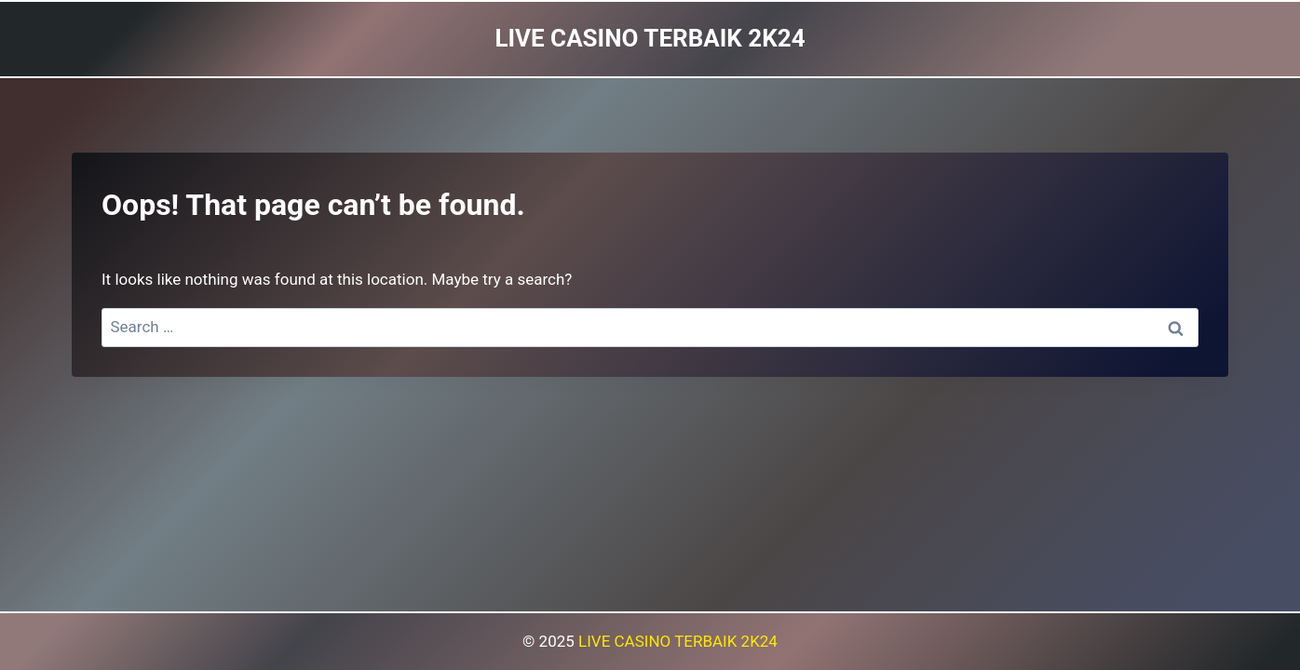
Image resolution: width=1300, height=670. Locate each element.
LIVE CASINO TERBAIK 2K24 (678, 641)
